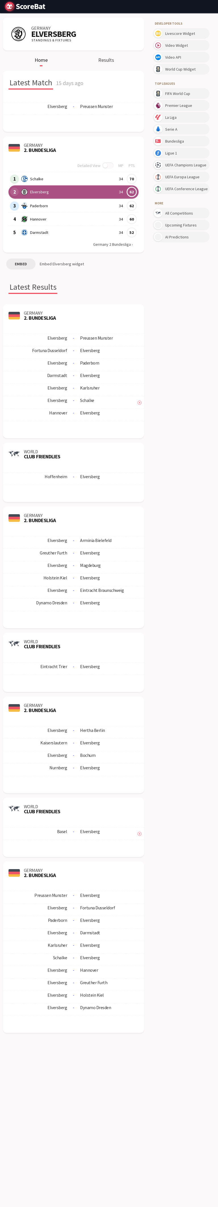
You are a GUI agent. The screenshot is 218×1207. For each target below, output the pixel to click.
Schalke (36, 178)
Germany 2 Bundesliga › (113, 244)
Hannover (38, 219)
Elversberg (39, 191)
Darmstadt (39, 232)
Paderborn (39, 205)
